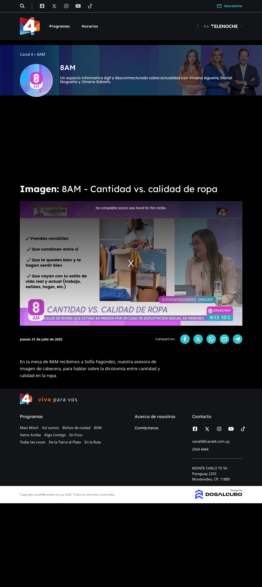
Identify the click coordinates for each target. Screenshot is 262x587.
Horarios (90, 26)
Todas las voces (32, 442)
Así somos (50, 427)
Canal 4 (26, 54)
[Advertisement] (131, 143)
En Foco (75, 434)
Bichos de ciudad (76, 427)
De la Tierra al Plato (65, 442)
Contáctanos (147, 427)
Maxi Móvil (29, 427)
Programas (59, 26)
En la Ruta (92, 442)
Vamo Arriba (30, 434)
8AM (98, 427)
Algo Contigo (55, 434)
